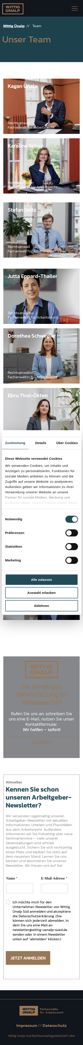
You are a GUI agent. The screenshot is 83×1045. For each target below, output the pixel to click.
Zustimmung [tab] (15, 443)
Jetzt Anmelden (28, 958)
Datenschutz (54, 1025)
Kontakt (41, 742)
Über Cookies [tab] (67, 443)
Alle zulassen (41, 579)
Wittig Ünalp (14, 26)
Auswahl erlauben (41, 593)
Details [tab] (40, 443)
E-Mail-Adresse (54, 878)
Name (11, 878)
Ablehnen (41, 606)
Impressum (27, 1025)
